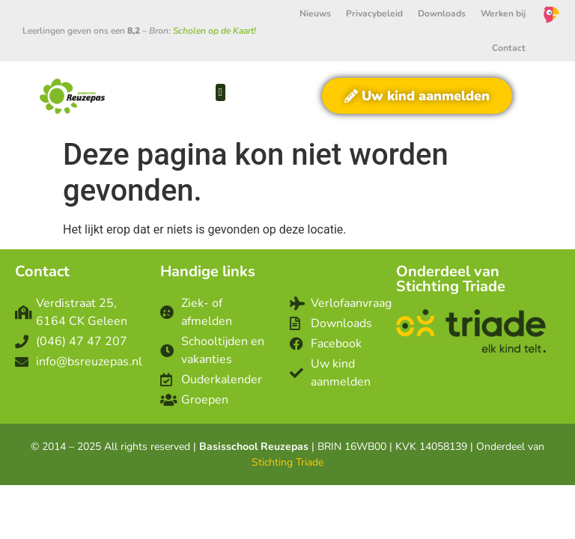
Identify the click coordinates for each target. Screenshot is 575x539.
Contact (509, 48)
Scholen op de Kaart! (214, 31)
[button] (220, 92)
